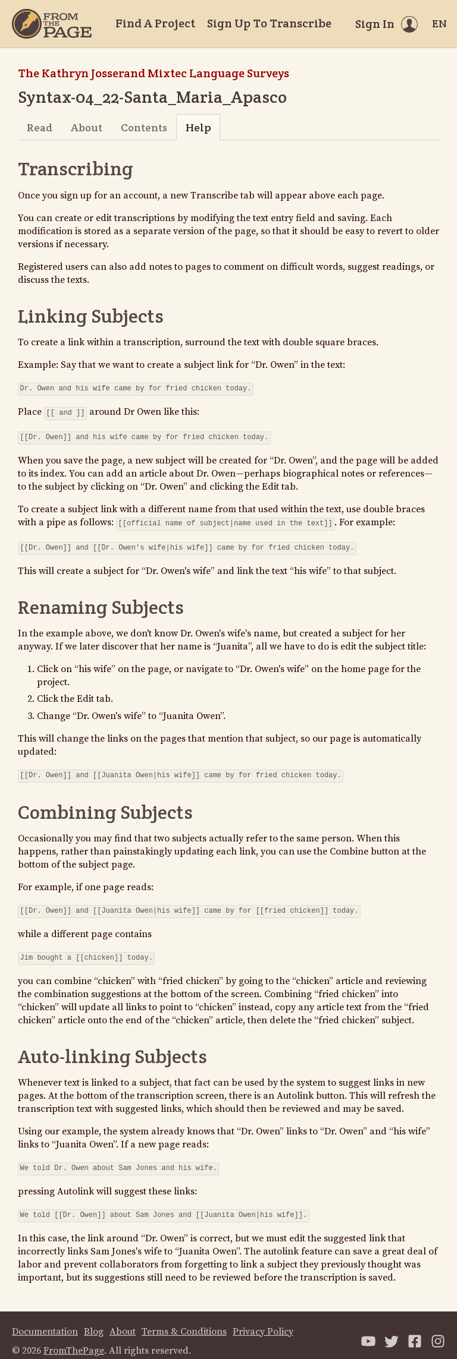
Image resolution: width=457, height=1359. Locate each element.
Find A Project (155, 23)
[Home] (52, 24)
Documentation (45, 1320)
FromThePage (73, 1339)
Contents (144, 127)
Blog (94, 1320)
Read (39, 127)
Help (198, 127)
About (86, 127)
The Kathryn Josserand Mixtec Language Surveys (153, 73)
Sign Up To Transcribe (269, 23)
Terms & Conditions (184, 1320)
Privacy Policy (263, 1320)
